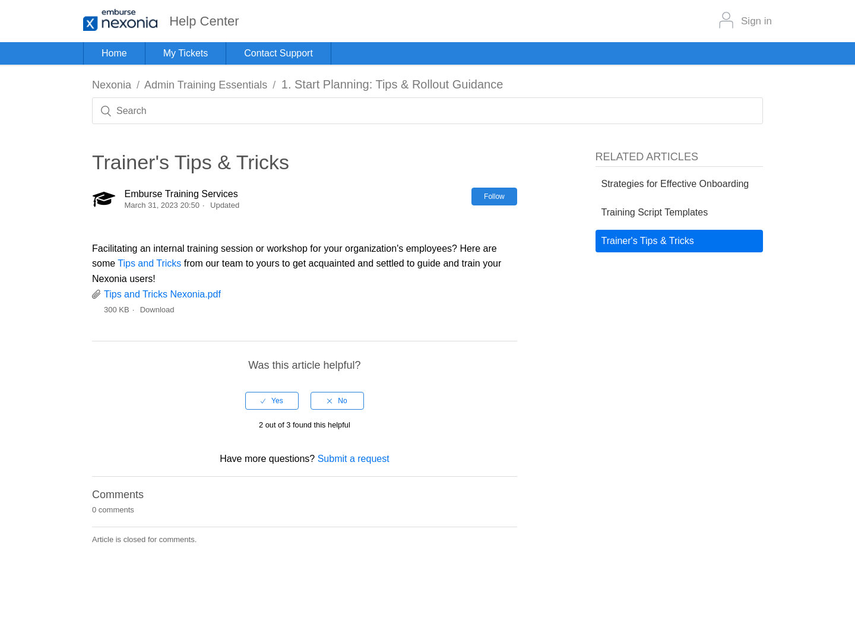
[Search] (427, 110)
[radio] (272, 401)
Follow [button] (494, 196)
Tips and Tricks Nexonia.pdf (162, 294)
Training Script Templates (654, 212)
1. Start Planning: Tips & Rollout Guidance (392, 84)
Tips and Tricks (149, 263)
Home (114, 53)
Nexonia (111, 85)
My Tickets (185, 53)
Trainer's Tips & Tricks (647, 241)
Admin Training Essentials (205, 85)
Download (157, 309)
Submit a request (354, 459)
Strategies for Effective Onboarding (675, 184)
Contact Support (278, 53)
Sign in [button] (756, 21)
